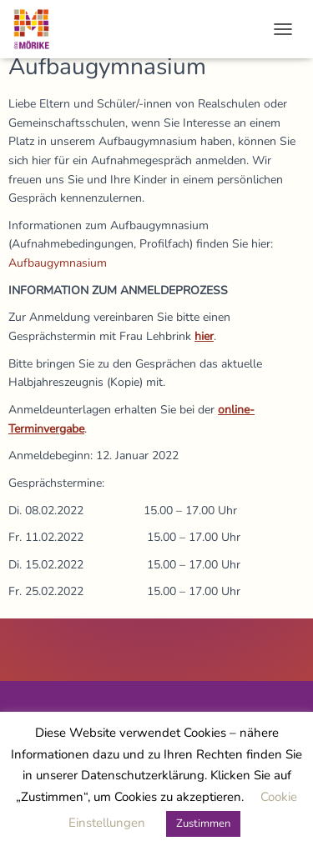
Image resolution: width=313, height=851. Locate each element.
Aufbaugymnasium (57, 263)
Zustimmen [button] (203, 823)
